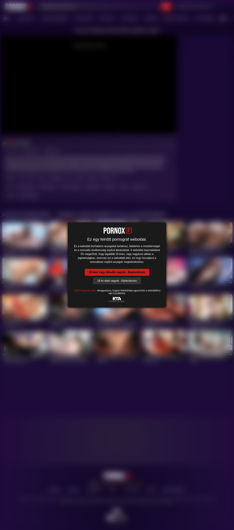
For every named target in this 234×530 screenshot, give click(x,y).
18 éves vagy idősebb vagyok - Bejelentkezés (117, 272)
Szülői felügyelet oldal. (84, 290)
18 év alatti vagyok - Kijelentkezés (117, 280)
